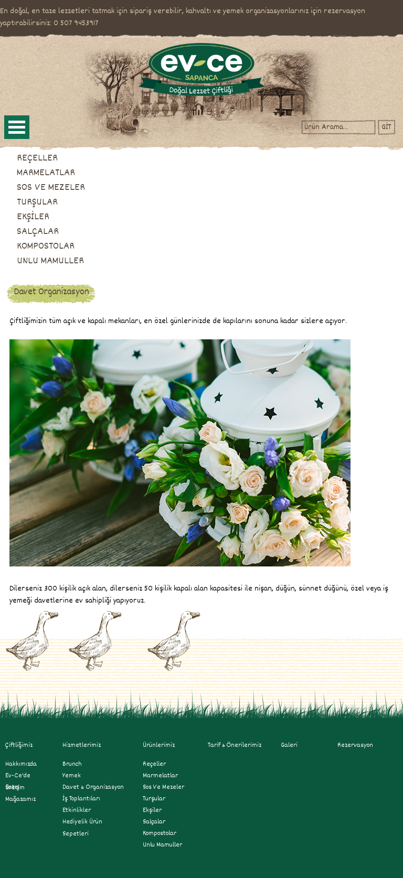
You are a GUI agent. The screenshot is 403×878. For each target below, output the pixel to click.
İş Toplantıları (81, 799)
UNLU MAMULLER (50, 261)
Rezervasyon (355, 745)
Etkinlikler (76, 810)
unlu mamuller (162, 845)
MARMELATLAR (46, 173)
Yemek (71, 775)
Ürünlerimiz (159, 745)
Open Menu (16, 127)
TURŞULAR (37, 202)
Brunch (72, 764)
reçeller (154, 764)
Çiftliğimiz (19, 745)
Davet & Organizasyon (93, 787)
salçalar (154, 822)
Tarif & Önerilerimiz (234, 745)
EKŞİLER (33, 217)
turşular (154, 799)
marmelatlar (160, 775)
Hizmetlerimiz (86, 745)
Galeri (289, 745)
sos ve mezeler (163, 787)
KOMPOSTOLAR (46, 246)
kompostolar (159, 833)
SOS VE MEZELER (51, 187)
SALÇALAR (38, 231)
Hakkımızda (21, 764)
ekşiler (152, 810)
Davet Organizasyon (51, 292)
